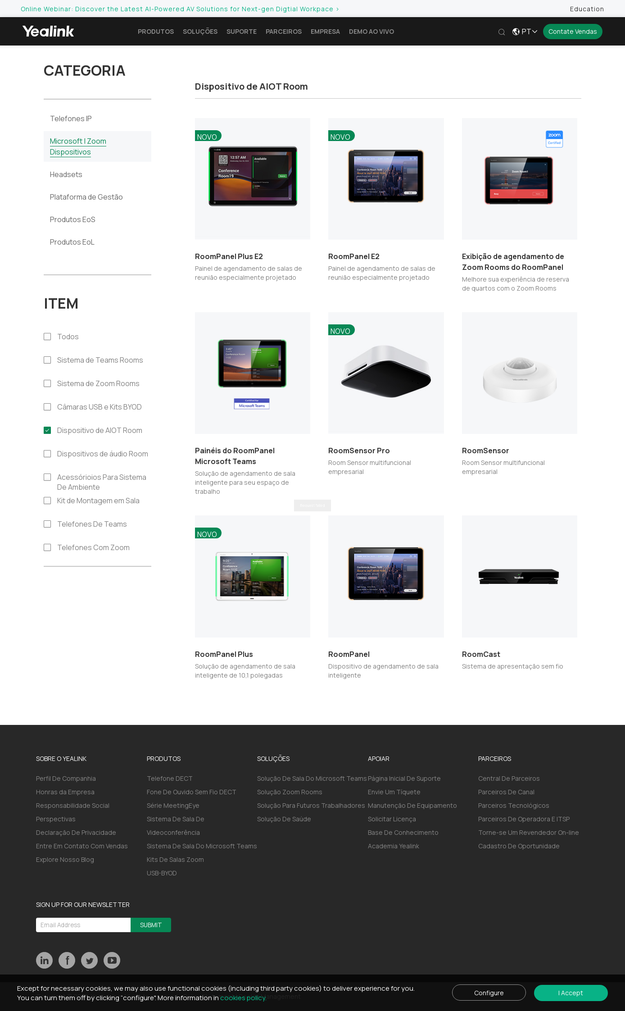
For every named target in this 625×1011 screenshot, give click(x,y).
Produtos (158, 31)
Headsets (66, 174)
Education (585, 9)
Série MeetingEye (173, 805)
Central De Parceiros (509, 778)
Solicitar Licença (392, 819)
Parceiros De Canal (506, 792)
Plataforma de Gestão (86, 197)
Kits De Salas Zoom (175, 859)
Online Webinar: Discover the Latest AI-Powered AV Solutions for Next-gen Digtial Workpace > (182, 9)
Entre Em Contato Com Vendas (82, 846)
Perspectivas (56, 819)
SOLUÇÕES (273, 758)
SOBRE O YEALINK (61, 758)
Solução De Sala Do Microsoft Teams (312, 778)
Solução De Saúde (284, 819)
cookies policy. (245, 997)
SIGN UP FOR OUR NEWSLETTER (83, 904)
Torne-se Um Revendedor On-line (528, 832)
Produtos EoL (72, 242)
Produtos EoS (72, 219)
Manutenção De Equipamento (412, 805)
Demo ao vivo (373, 31)
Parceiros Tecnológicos (513, 805)
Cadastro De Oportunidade (519, 846)
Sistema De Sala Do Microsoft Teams (202, 846)
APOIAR (378, 758)
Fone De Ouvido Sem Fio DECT (191, 792)
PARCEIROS (494, 758)
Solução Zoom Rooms (289, 792)
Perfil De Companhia (66, 778)
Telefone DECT (170, 778)
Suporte (243, 31)
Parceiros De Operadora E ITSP (524, 819)
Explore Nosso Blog (65, 859)
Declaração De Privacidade (76, 832)
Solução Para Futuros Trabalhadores (311, 805)
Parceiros (285, 31)
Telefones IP (71, 118)
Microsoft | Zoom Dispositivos (78, 146)
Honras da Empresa (65, 792)
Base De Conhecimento (403, 832)
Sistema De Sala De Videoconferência (175, 826)
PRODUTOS (164, 758)
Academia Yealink (393, 846)
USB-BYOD (162, 873)
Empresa (327, 31)
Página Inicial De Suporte (404, 778)
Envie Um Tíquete (394, 792)
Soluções (202, 31)
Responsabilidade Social (72, 805)
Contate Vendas (572, 31)
